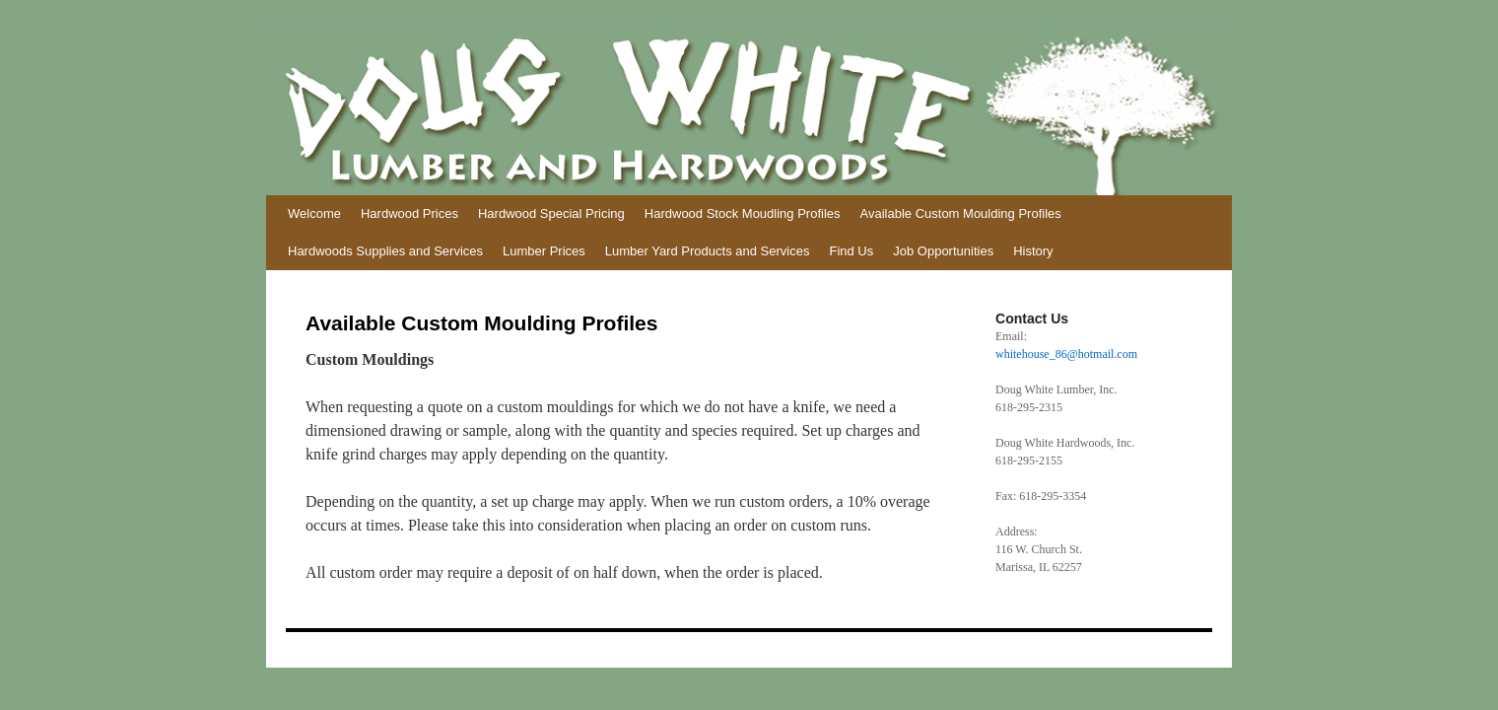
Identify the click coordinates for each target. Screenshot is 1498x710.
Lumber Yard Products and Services (707, 251)
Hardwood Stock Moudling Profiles (743, 213)
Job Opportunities (943, 251)
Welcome (314, 213)
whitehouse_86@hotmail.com (1066, 354)
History (1033, 251)
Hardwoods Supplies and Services (385, 251)
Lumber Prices (544, 251)
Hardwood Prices (409, 213)
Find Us (851, 251)
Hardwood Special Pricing (551, 213)
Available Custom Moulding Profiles (960, 213)
